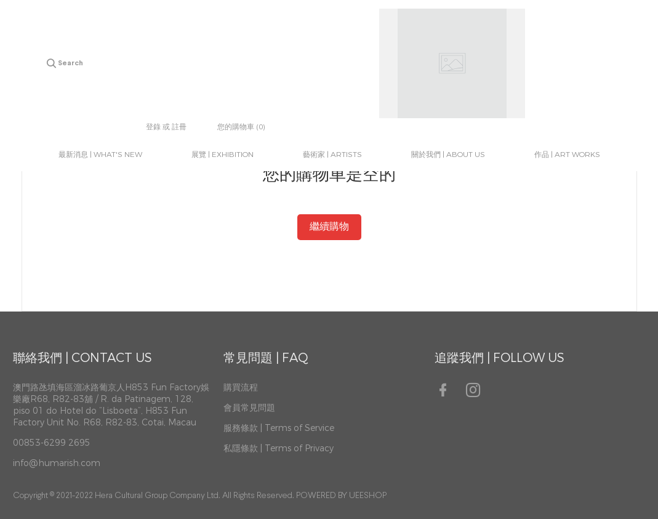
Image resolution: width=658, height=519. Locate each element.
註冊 (179, 127)
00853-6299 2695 (51, 443)
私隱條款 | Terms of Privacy (278, 448)
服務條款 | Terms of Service (278, 428)
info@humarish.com (56, 463)
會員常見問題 (249, 408)
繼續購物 (329, 226)
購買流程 (240, 387)
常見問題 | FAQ (265, 358)
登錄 (153, 127)
